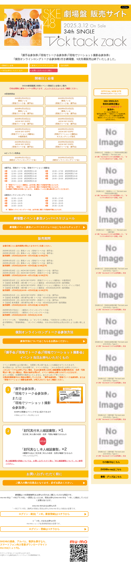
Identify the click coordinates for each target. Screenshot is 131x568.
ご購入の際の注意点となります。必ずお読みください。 (44, 482)
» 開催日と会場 (7, 65)
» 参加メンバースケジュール (42, 65)
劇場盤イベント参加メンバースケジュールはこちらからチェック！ (45, 227)
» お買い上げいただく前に (41, 70)
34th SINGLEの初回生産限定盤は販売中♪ (111, 110)
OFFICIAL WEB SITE (111, 92)
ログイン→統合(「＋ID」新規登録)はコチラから (44, 514)
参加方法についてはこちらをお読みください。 (45, 341)
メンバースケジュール (53, 88)
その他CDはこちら (111, 462)
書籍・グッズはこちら (111, 477)
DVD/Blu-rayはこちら (111, 469)
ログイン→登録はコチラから (44, 529)
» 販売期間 (64, 65)
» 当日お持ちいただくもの (11, 70)
